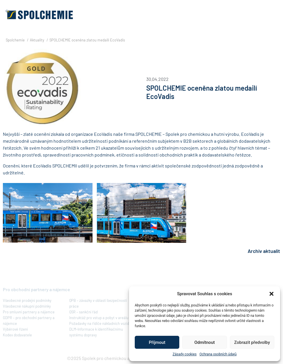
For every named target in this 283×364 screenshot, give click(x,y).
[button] (271, 294)
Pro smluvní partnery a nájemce (29, 312)
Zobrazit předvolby (252, 342)
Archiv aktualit (264, 251)
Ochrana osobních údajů (217, 354)
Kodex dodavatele (17, 335)
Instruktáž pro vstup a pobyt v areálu (98, 317)
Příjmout (157, 342)
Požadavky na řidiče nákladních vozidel (100, 323)
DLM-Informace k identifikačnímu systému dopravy (96, 332)
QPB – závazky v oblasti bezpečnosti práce (98, 303)
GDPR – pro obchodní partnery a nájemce (29, 320)
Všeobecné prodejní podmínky (27, 300)
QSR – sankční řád (83, 312)
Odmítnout (205, 342)
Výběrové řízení (15, 329)
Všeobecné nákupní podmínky (27, 306)
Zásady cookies (185, 354)
